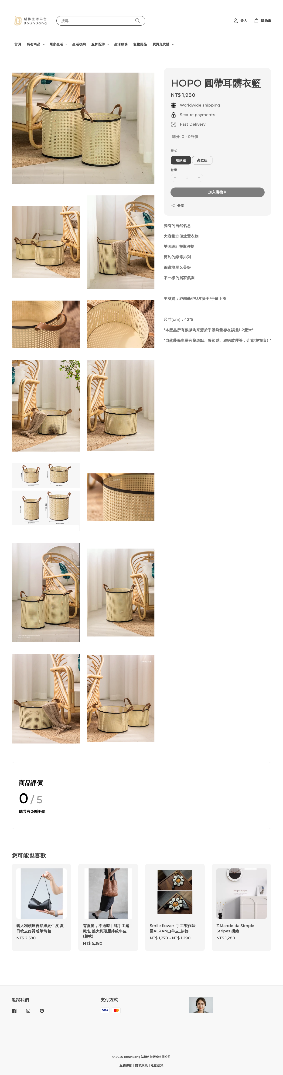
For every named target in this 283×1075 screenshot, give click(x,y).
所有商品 (33, 44)
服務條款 (125, 1065)
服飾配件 (98, 44)
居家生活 (56, 44)
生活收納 (79, 44)
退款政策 (157, 1065)
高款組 (202, 160)
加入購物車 (217, 192)
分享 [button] (177, 206)
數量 (174, 170)
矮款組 (181, 160)
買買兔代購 (161, 44)
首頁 (17, 44)
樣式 (174, 151)
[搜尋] (137, 20)
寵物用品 (140, 44)
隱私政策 (141, 1065)
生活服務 (121, 44)
